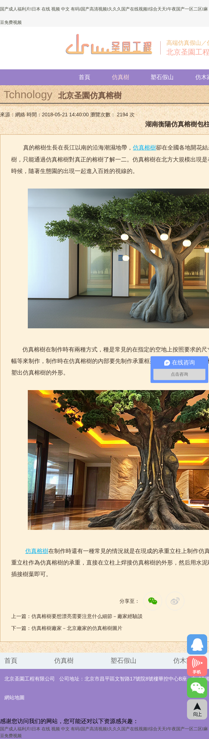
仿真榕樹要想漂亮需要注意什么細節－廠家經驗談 (87, 616)
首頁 (84, 77)
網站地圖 (14, 697)
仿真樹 (120, 77)
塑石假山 (162, 77)
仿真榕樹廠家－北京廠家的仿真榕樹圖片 (76, 628)
